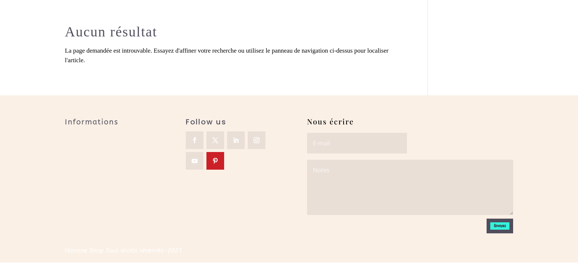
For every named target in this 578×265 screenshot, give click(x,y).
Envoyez (500, 225)
